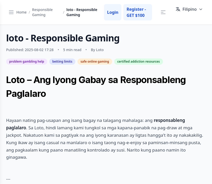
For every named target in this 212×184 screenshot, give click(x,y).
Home (21, 12)
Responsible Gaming (42, 12)
